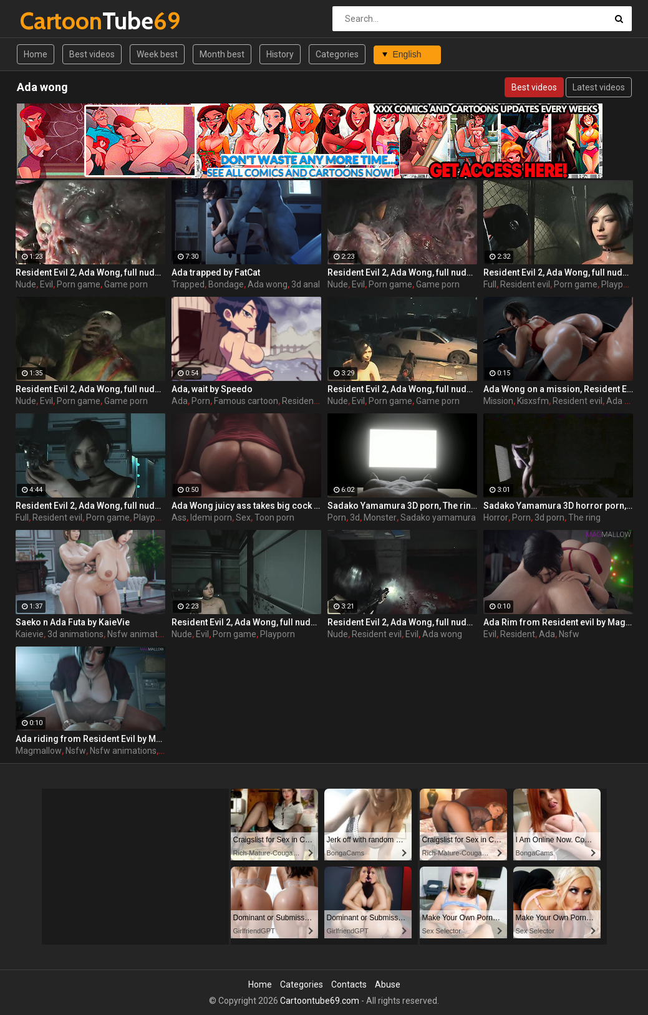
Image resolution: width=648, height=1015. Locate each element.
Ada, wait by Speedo (212, 389)
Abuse (387, 984)
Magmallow (39, 751)
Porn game (78, 284)
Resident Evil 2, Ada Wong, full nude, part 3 (402, 389)
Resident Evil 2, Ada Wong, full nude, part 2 (402, 272)
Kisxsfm (533, 401)
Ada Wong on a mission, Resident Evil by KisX (558, 389)
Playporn (618, 284)
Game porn (126, 284)
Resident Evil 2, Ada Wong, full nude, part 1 (402, 622)
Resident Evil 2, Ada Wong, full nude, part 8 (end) (90, 272)
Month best (222, 54)
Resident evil (525, 284)
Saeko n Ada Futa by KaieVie (73, 622)
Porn (200, 401)
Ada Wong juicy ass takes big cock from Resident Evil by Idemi (246, 506)
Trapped (188, 284)
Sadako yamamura (438, 517)
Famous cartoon (246, 401)
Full (489, 284)
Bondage (226, 284)
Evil (46, 284)
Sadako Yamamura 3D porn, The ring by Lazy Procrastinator (402, 506)
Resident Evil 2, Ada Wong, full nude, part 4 (90, 389)
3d (355, 517)
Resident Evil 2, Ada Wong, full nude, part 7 (90, 506)
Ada (180, 401)
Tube (52, 21)
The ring (584, 517)
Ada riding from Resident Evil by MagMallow (90, 739)
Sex (243, 517)
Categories (337, 54)
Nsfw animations (140, 634)
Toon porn (274, 517)
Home (35, 54)
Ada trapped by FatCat (216, 272)
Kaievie (30, 634)
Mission (498, 401)
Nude (26, 284)
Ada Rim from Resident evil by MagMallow (558, 622)
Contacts (349, 984)
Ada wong (268, 284)
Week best (157, 54)
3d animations (75, 634)
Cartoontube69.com (319, 1001)
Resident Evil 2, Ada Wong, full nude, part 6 (246, 622)
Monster (380, 517)
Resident (517, 634)
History (280, 54)
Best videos (92, 54)
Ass (179, 517)
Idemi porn (211, 517)
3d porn (549, 517)
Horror (495, 517)
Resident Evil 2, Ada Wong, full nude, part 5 (558, 272)
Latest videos (599, 87)
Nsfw (569, 634)
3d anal (305, 284)
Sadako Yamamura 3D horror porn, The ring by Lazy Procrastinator (558, 506)
